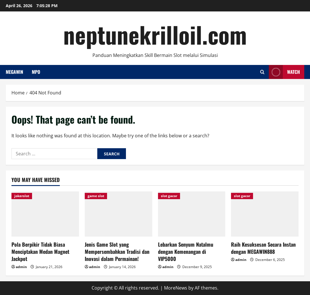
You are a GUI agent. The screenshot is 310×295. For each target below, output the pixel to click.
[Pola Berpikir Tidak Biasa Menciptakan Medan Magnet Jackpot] (45, 213)
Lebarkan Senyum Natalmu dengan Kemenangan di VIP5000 (185, 251)
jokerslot (21, 195)
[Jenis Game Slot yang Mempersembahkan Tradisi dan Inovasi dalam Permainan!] (118, 213)
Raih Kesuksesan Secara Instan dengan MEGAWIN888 (263, 248)
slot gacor (169, 195)
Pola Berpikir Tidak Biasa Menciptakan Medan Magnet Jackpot (40, 251)
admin (21, 266)
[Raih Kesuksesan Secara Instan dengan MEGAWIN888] (265, 213)
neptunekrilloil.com (155, 34)
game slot (96, 195)
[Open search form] (262, 72)
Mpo (36, 71)
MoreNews (175, 288)
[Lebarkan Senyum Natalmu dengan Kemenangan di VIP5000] (192, 213)
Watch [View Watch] (284, 72)
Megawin (14, 71)
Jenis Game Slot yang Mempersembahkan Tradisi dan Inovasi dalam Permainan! (117, 251)
